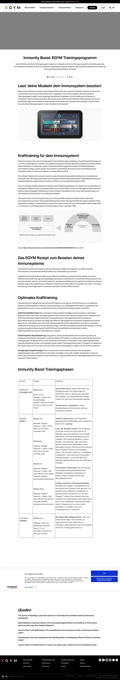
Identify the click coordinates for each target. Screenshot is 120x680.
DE (113, 7)
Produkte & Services (47, 7)
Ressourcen (80, 7)
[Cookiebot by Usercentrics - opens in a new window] (12, 676)
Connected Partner (64, 7)
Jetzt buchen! (74, 2)
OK (104, 662)
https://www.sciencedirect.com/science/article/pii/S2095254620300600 (48, 248)
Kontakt (92, 7)
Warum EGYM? (30, 7)
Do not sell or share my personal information (104, 668)
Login (103, 7)
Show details (29, 676)
